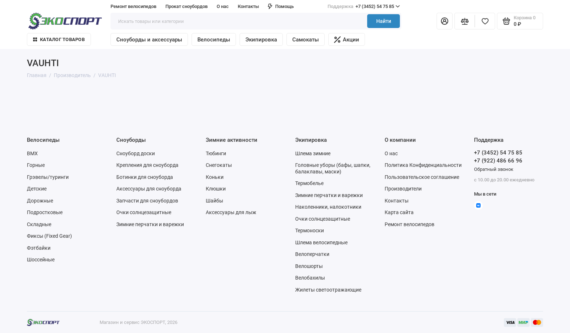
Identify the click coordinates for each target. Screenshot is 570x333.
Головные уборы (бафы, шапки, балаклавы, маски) (332, 168)
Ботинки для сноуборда (144, 177)
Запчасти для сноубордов (147, 201)
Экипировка (261, 39)
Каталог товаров (59, 39)
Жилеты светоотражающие (328, 290)
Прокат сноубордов (186, 6)
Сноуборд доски (135, 153)
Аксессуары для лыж (231, 212)
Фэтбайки (39, 248)
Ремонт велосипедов (133, 6)
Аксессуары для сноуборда (148, 189)
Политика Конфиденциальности (423, 165)
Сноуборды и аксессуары (149, 39)
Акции (346, 39)
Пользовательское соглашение (422, 177)
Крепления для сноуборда (147, 165)
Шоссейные (41, 259)
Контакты (248, 6)
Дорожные (40, 201)
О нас (223, 6)
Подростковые (45, 212)
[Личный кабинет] (445, 21)
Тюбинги (216, 153)
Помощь (281, 6)
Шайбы (214, 201)
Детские (37, 189)
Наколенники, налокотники (328, 207)
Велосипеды (213, 39)
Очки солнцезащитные (143, 212)
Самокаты (305, 39)
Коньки (215, 177)
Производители (403, 189)
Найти (383, 21)
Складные (39, 224)
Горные (36, 165)
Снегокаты (219, 165)
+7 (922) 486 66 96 (498, 160)
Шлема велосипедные (321, 242)
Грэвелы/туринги (48, 177)
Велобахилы (310, 278)
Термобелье (309, 183)
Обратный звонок (493, 169)
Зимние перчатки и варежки (150, 224)
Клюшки (216, 189)
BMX (32, 153)
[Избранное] (485, 21)
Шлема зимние (312, 153)
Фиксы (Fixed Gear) (49, 236)
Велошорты (309, 266)
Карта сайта (399, 212)
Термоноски (309, 230)
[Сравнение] (464, 21)
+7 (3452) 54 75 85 (364, 6)
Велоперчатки (312, 254)
